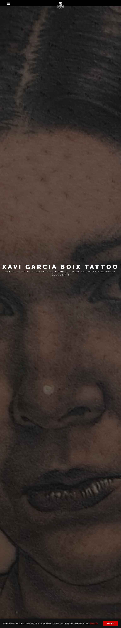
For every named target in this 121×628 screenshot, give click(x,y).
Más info (94, 623)
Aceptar (110, 623)
